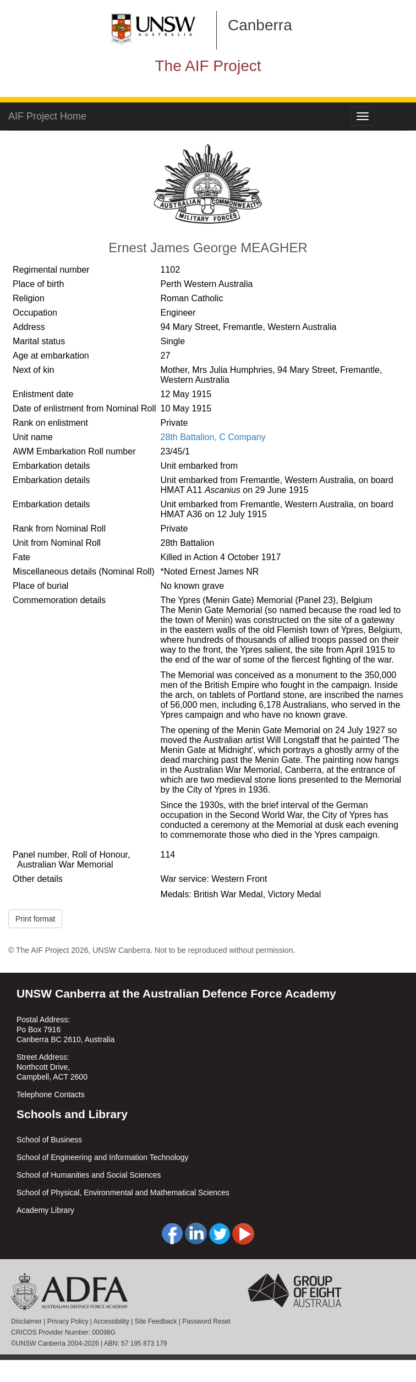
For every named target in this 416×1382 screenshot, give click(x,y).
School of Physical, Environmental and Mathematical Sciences (123, 1192)
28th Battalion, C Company (213, 437)
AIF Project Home (47, 116)
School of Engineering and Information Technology (103, 1157)
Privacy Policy (68, 1321)
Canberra (260, 25)
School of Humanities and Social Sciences (89, 1174)
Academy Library (45, 1210)
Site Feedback (156, 1321)
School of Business (49, 1139)
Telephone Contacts (51, 1094)
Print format (35, 918)
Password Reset (206, 1321)
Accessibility (111, 1321)
